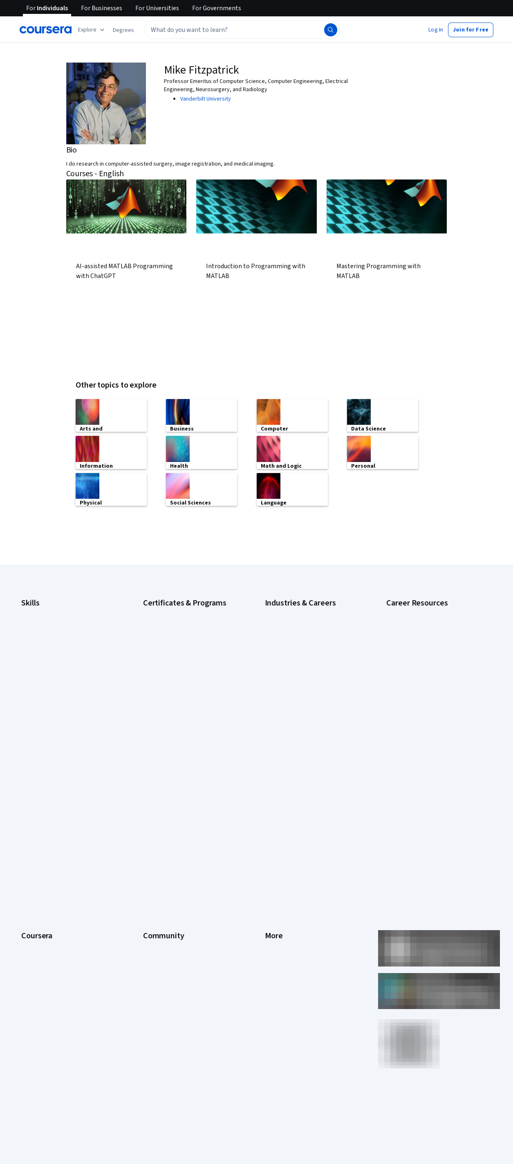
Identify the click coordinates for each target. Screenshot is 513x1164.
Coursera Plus (38, 863)
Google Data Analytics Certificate (183, 625)
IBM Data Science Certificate (177, 686)
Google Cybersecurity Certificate (183, 612)
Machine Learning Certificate (178, 698)
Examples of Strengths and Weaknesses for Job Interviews (425, 629)
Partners (153, 814)
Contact (274, 876)
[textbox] (242, 30)
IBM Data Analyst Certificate (177, 674)
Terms (273, 827)
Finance (274, 674)
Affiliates (275, 912)
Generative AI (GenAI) (47, 674)
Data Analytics (38, 637)
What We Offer (38, 814)
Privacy (274, 839)
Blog (148, 839)
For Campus (35, 937)
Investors (276, 814)
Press (272, 802)
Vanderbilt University (205, 99)
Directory (276, 900)
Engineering (279, 661)
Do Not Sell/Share (286, 937)
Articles (274, 888)
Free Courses (37, 974)
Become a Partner (43, 949)
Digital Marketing (41, 649)
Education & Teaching (291, 649)
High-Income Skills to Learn (419, 645)
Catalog (30, 851)
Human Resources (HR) (292, 698)
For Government (41, 925)
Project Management (46, 710)
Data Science (281, 637)
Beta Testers (159, 827)
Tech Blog (155, 863)
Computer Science (287, 625)
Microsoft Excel (39, 686)
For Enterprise (38, 912)
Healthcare (278, 686)
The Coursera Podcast (170, 851)
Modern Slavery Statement (298, 925)
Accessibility (280, 863)
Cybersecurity (38, 625)
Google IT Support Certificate (179, 637)
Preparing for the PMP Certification (429, 715)
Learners (154, 802)
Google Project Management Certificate (192, 649)
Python (29, 723)
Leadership (35, 827)
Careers (31, 839)
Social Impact (37, 962)
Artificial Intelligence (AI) (50, 612)
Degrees (32, 900)
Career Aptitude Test (412, 612)
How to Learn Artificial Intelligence (427, 690)
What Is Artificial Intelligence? (421, 747)
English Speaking (42, 661)
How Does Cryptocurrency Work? (426, 657)
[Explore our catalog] (92, 29)
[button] (123, 30)
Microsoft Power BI (44, 698)
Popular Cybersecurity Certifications (430, 702)
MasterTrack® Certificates (53, 888)
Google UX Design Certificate (178, 661)
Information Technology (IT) (299, 710)
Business (276, 612)
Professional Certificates (52, 876)
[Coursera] (46, 29)
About (28, 802)
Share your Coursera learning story (64, 986)
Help (270, 851)
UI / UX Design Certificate (173, 731)
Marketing (277, 723)
